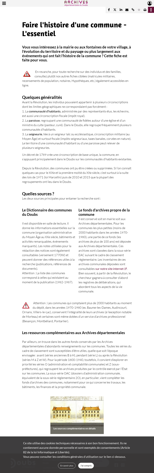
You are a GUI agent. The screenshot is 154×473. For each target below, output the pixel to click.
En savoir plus (66, 465)
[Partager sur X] (115, 10)
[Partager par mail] (127, 10)
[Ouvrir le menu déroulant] (4, 3)
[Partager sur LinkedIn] (121, 10)
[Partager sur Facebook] (109, 10)
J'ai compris (86, 465)
